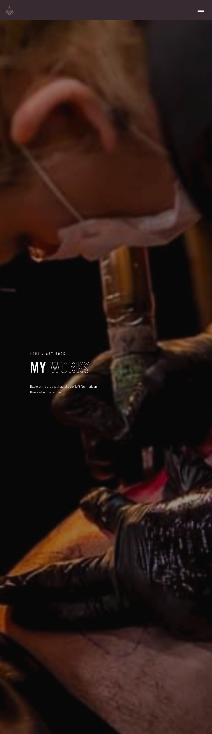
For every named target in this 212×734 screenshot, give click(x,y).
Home (35, 354)
